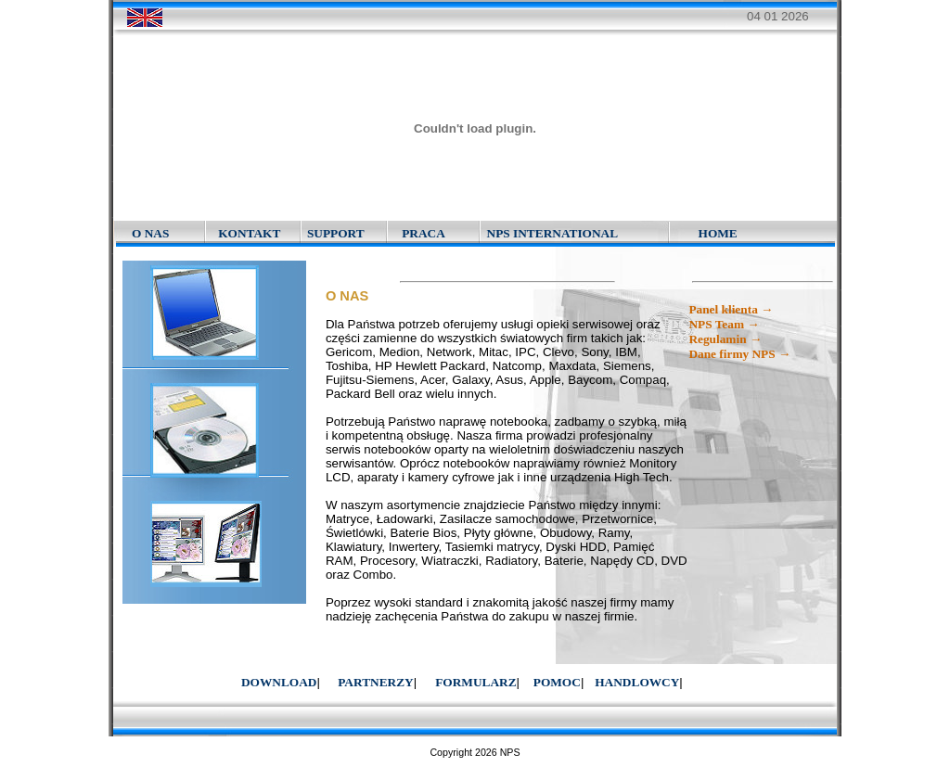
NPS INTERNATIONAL (553, 233)
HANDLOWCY (637, 682)
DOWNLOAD (278, 682)
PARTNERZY (375, 682)
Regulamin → (725, 339)
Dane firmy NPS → (739, 354)
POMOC (557, 682)
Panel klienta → (730, 309)
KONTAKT (249, 233)
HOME (718, 233)
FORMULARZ (475, 682)
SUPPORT (336, 233)
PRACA (423, 233)
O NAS (150, 233)
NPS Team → (723, 324)
